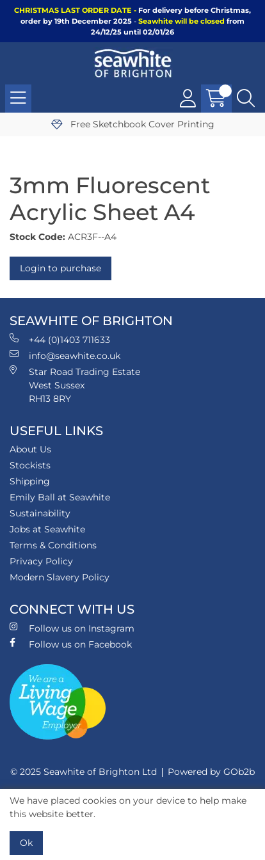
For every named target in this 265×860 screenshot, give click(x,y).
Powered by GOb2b (211, 771)
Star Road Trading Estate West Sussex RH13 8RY (75, 384)
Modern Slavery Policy (59, 577)
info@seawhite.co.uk (65, 355)
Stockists (30, 465)
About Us (30, 449)
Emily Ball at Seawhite (60, 497)
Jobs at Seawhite (47, 529)
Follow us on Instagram (72, 628)
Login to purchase (60, 268)
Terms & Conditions (53, 545)
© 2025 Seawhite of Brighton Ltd (83, 771)
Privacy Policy (41, 561)
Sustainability (40, 513)
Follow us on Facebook (71, 644)
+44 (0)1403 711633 (60, 339)
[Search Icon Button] (246, 98)
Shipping (30, 481)
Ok (26, 842)
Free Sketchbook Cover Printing (132, 124)
